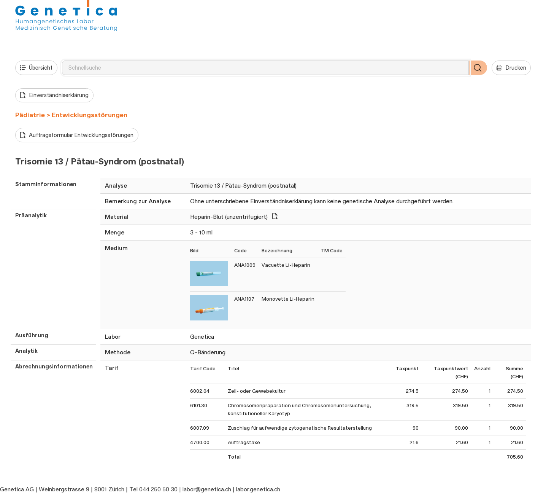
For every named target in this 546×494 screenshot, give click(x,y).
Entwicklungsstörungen (89, 115)
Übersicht (36, 67)
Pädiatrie (30, 115)
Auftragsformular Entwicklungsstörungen (76, 135)
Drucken (511, 67)
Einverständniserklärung (54, 95)
